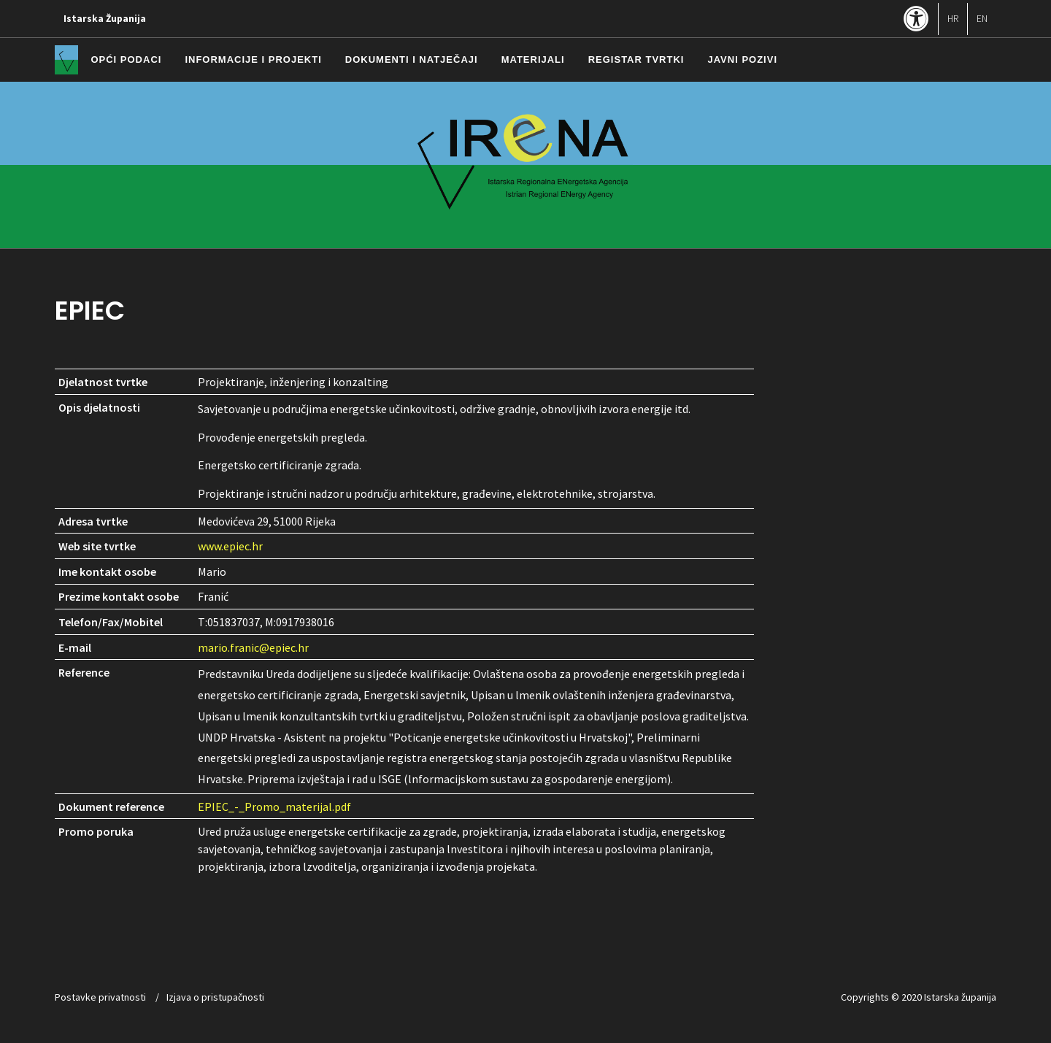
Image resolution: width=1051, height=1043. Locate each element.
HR (952, 18)
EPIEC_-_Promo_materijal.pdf (274, 806)
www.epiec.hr (230, 546)
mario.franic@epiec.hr (253, 647)
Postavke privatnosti (100, 997)
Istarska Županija (104, 18)
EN (982, 18)
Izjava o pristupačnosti (215, 997)
